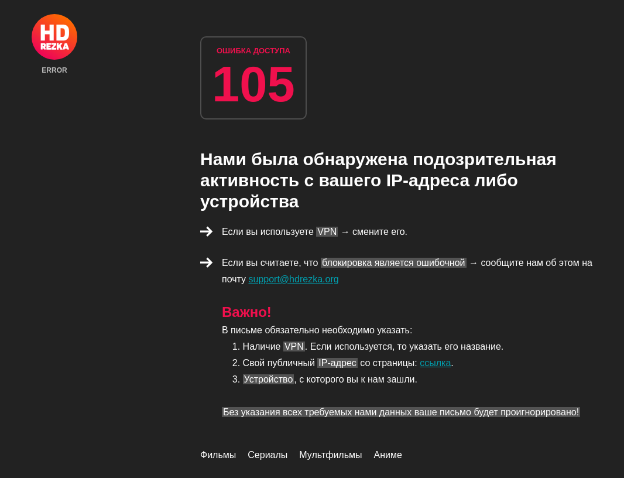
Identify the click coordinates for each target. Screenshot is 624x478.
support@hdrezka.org (294, 279)
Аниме (388, 455)
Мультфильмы (330, 455)
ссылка (435, 363)
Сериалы (267, 455)
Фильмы (218, 455)
